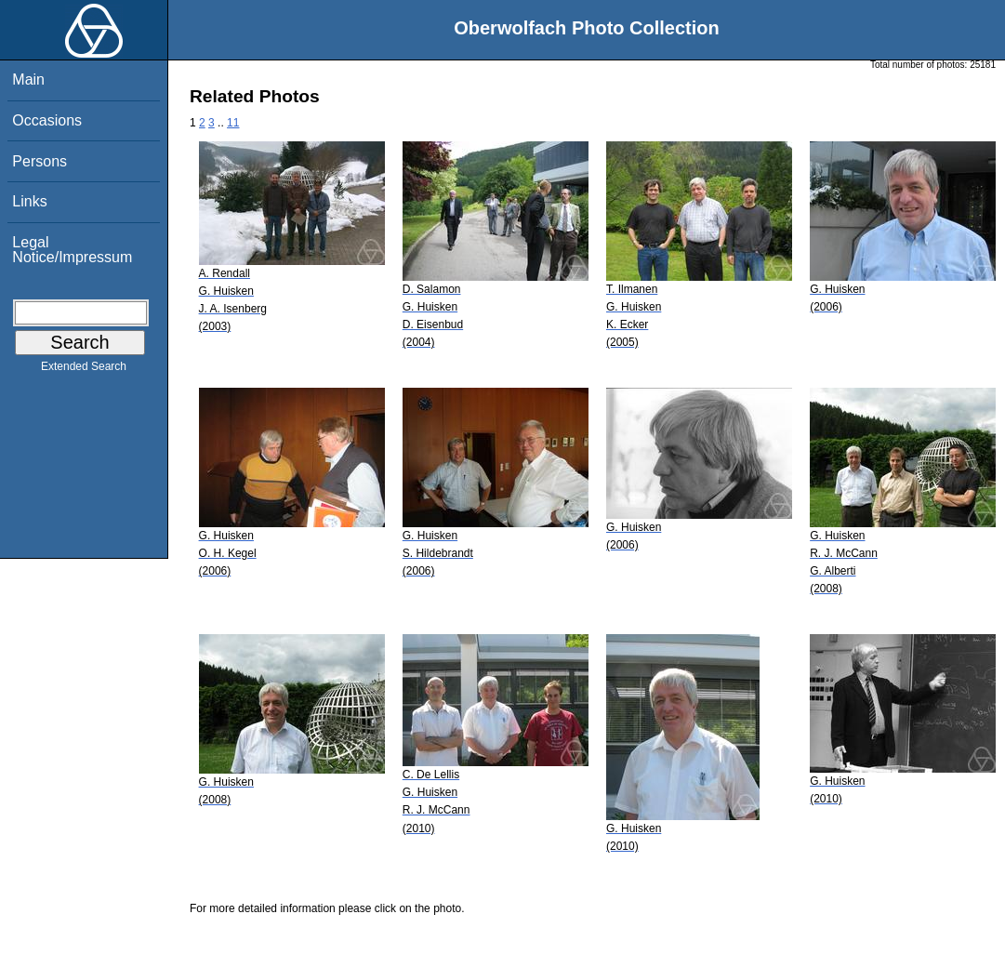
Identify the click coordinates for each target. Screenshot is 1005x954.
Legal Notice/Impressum (72, 249)
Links (29, 201)
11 (233, 122)
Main (28, 79)
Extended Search (83, 370)
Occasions (47, 120)
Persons (39, 161)
